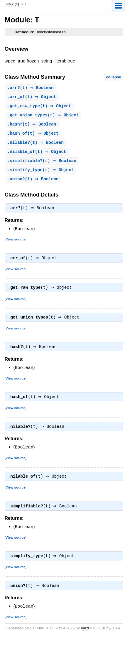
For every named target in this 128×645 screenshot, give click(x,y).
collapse (113, 77)
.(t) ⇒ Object (32, 97)
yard (85, 636)
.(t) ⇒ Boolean (31, 88)
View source (16, 243)
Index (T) (12, 4)
